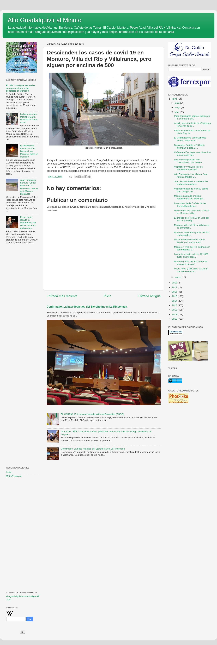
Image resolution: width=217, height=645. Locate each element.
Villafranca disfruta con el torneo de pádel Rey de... (192, 132)
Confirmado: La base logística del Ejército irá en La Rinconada (87, 306)
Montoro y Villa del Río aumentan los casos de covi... (191, 262)
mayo (178, 107)
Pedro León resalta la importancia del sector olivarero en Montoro (28, 223)
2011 (175, 314)
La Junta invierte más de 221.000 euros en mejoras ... (191, 255)
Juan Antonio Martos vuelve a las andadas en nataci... (191, 182)
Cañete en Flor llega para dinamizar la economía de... (192, 153)
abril (177, 112)
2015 (175, 296)
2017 (175, 287)
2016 (175, 291)
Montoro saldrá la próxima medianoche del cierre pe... (189, 197)
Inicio (107, 296)
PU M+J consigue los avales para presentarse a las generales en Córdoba (20, 88)
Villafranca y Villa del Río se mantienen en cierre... (188, 168)
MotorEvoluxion (14, 476)
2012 (175, 309)
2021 (175, 99)
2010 (175, 319)
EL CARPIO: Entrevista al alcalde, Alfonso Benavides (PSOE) (92, 414)
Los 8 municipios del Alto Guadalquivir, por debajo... (189, 161)
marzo (178, 277)
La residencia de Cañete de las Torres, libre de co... (190, 204)
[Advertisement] (22, 302)
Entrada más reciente (62, 296)
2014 (175, 301)
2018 (175, 282)
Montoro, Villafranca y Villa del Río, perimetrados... (192, 233)
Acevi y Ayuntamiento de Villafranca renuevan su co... (192, 124)
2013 (175, 305)
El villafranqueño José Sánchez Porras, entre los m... (190, 139)
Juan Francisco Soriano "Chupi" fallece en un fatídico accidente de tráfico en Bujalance (29, 187)
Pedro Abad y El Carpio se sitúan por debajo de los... (191, 270)
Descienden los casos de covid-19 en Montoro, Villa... (191, 211)
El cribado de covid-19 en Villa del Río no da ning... (191, 219)
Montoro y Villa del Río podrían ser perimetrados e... (192, 248)
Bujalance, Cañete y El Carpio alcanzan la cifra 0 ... (189, 146)
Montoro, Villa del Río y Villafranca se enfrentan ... (191, 226)
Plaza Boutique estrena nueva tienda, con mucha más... (189, 241)
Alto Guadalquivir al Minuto (44, 20)
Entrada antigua (149, 296)
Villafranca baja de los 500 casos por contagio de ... (191, 190)
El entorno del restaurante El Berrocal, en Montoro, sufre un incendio (29, 151)
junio (177, 103)
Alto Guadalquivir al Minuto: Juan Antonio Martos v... (191, 175)
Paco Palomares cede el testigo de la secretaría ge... (192, 117)
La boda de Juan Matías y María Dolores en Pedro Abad (29, 118)
